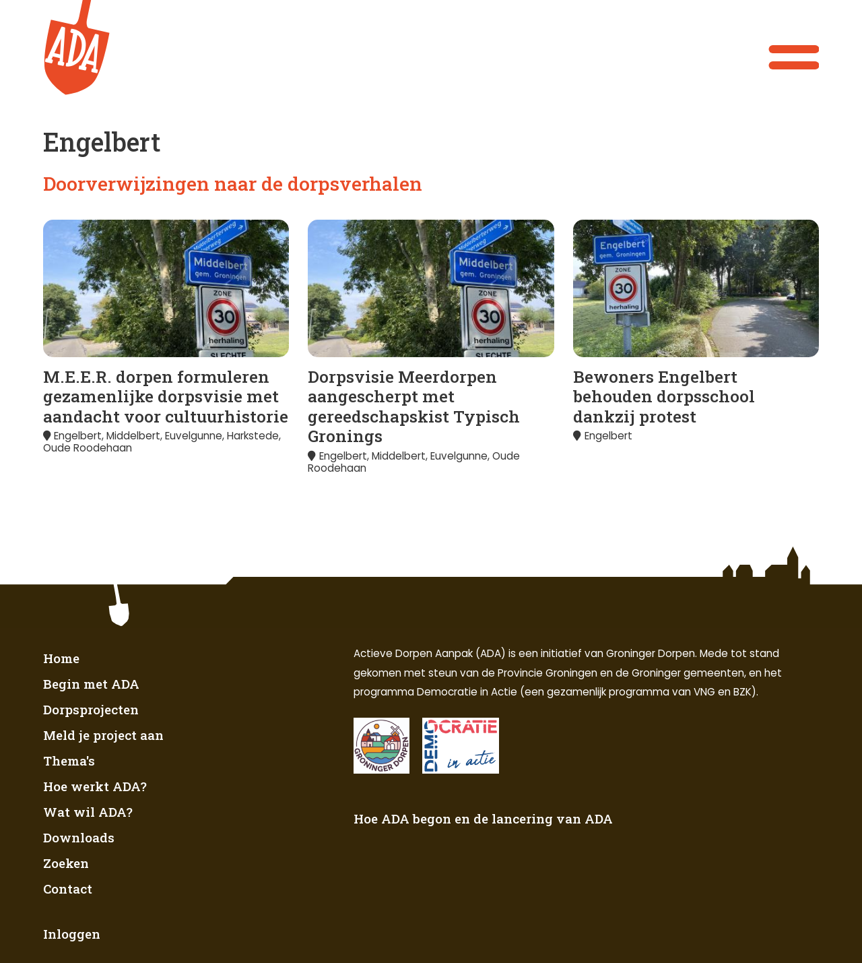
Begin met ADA (91, 683)
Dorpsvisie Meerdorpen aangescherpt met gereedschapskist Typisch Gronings (414, 406)
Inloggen (71, 933)
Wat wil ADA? (88, 811)
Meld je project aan (103, 734)
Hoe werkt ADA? (95, 786)
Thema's (69, 760)
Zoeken (66, 863)
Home (61, 658)
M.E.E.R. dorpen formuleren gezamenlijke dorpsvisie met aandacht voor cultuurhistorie (165, 396)
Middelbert (133, 436)
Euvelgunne (193, 436)
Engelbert (78, 436)
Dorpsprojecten (91, 709)
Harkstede (253, 436)
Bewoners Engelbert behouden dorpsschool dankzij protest (664, 396)
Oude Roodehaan (87, 448)
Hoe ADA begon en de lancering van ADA (483, 818)
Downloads (78, 837)
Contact (67, 888)
